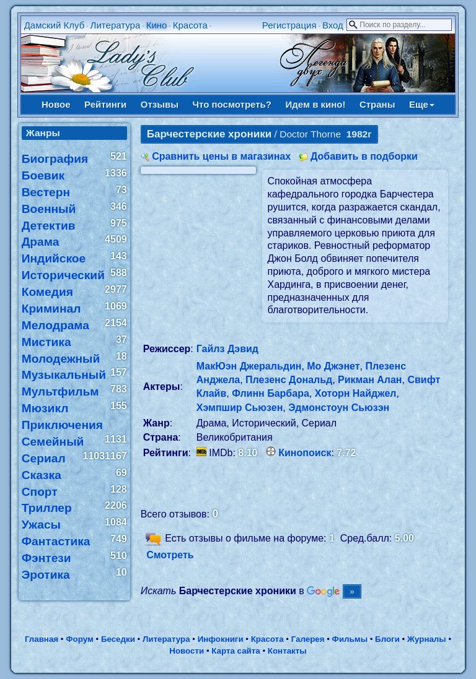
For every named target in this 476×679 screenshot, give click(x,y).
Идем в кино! (315, 104)
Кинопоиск (304, 453)
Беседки (118, 639)
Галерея (308, 639)
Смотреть (170, 555)
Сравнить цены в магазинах (221, 156)
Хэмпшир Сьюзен (239, 407)
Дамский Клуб (54, 25)
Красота (190, 25)
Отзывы (159, 104)
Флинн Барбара (270, 393)
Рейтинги (105, 104)
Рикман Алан (370, 379)
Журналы (426, 639)
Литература (115, 25)
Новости (186, 650)
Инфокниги (221, 639)
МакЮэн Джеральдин (249, 366)
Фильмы (350, 639)
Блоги (387, 639)
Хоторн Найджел (356, 393)
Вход (332, 25)
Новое (56, 104)
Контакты (287, 650)
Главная (41, 639)
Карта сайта (235, 650)
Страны (377, 104)
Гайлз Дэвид (227, 349)
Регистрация (289, 25)
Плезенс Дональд (288, 379)
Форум (80, 639)
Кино (156, 25)
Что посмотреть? (232, 104)
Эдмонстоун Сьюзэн (338, 407)
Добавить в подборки (364, 156)
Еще (421, 104)
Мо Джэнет (333, 366)
